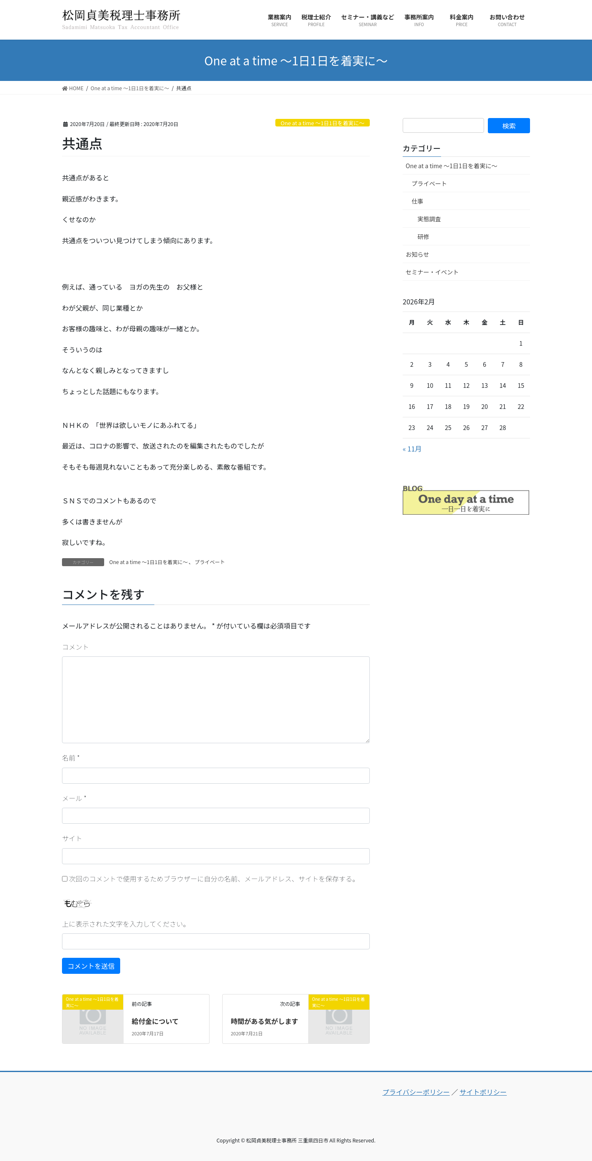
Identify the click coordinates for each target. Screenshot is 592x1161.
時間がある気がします (264, 1021)
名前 (71, 757)
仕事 (417, 201)
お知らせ (417, 254)
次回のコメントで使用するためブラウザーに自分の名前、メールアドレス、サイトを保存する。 (214, 878)
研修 (423, 236)
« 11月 (412, 448)
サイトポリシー (483, 1092)
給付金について (155, 1021)
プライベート (209, 561)
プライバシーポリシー (416, 1092)
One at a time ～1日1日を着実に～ (322, 123)
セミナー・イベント (432, 272)
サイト (72, 838)
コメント (75, 647)
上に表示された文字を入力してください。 (126, 924)
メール (74, 798)
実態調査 (429, 219)
